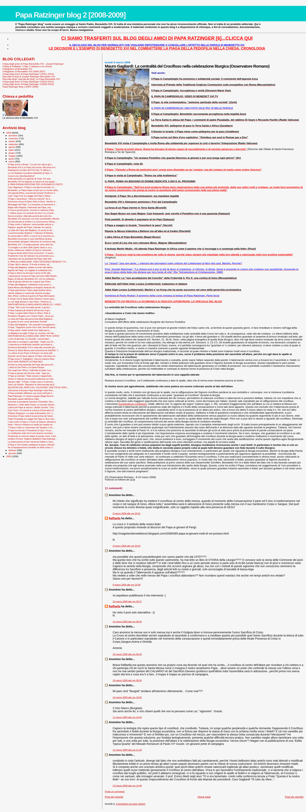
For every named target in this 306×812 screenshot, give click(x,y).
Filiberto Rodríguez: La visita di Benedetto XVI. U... (31, 413)
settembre (14, 144)
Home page (204, 796)
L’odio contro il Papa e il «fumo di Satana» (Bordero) (32, 422)
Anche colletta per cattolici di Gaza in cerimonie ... (30, 250)
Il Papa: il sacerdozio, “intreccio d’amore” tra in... (30, 199)
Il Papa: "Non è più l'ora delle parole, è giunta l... (30, 307)
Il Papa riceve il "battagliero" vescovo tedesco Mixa (31, 359)
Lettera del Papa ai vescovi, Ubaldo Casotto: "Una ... (32, 407)
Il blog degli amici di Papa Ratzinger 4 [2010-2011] (28, 81)
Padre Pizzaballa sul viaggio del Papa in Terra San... (32, 419)
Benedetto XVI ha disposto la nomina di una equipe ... (32, 181)
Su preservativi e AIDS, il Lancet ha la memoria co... (31, 236)
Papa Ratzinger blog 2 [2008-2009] (70, 15)
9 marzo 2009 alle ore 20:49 (126, 585)
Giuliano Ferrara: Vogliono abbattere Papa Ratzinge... (32, 439)
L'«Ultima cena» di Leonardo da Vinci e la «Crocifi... (31, 213)
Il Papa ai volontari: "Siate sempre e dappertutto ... (31, 376)
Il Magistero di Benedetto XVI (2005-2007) (24, 71)
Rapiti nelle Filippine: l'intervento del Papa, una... (30, 207)
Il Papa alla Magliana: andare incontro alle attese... (31, 267)
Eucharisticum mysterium (132, 403)
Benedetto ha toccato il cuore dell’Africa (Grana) (30, 239)
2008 (9, 456)
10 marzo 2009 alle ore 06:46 (127, 621)
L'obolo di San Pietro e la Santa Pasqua (26, 367)
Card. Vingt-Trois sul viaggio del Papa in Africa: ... (30, 196)
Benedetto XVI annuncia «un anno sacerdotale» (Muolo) (33, 219)
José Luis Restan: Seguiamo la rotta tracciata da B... (32, 384)
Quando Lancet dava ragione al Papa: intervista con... (32, 356)
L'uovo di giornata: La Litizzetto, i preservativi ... (29, 339)
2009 (9, 132)
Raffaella (114, 518)
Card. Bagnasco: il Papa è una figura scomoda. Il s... (32, 187)
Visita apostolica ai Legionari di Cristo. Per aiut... (30, 179)
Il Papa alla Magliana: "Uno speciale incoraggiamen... (32, 324)
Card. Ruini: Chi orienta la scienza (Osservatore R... (31, 410)
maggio (12, 156)
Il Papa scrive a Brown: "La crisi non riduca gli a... (30, 164)
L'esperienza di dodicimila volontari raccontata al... (31, 344)
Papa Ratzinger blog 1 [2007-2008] (20, 86)
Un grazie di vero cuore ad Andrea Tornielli (27, 321)
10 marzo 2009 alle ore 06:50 (127, 680)
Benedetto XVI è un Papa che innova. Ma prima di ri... (32, 167)
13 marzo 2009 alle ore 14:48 (127, 785)
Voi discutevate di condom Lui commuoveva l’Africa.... (32, 221)
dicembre (13, 135)
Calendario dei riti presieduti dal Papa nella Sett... (30, 259)
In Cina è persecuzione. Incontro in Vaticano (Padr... (31, 210)
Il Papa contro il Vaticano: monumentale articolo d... (31, 224)
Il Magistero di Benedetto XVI (17, 69)
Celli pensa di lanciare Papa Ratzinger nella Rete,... (31, 390)
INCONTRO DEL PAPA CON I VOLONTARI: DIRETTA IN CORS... (38, 387)
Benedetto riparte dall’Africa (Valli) (23, 399)
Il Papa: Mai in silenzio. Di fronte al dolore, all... (29, 264)
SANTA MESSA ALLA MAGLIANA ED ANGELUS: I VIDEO (34, 304)
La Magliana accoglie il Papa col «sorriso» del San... (32, 333)
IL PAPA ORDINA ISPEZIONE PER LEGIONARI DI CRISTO (35, 184)
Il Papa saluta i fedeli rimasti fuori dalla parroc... (29, 330)
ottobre (12, 141)
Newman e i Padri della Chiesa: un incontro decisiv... (32, 404)
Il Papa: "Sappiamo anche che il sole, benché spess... (32, 327)
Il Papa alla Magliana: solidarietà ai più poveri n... (30, 284)
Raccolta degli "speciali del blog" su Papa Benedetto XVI (31, 79)
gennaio (13, 453)
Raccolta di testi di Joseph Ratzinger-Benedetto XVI (29, 76)
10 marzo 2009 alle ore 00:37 (127, 601)
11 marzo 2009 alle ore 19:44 (127, 717)
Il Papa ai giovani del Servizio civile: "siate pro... (30, 373)
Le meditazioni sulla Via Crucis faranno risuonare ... (31, 433)
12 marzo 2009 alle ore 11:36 (127, 750)
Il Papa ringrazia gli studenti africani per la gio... (29, 310)
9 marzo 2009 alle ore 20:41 (126, 513)
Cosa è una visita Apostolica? (21, 176)
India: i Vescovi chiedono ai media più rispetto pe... (31, 424)
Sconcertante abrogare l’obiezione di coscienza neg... (32, 241)
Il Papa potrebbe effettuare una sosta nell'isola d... (31, 393)
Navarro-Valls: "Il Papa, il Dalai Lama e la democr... (31, 382)
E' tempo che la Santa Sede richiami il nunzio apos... (32, 299)
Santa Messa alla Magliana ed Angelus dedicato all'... (32, 287)
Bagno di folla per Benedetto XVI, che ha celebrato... (32, 279)
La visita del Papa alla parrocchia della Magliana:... (31, 319)
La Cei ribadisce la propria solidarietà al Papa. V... (30, 173)
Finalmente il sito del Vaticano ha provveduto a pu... (31, 256)
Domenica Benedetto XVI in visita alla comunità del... (32, 347)
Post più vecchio (294, 796)
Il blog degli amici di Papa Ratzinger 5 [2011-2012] (28, 74)
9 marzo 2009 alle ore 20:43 (126, 546)
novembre (14, 138)
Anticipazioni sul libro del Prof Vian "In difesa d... (30, 170)
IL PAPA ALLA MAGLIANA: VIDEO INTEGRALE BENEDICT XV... (38, 262)
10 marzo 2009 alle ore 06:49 (127, 654)
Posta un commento (115, 791)
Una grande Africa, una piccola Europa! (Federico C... (32, 193)
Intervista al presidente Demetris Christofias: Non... (31, 402)
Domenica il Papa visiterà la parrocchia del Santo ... (31, 416)
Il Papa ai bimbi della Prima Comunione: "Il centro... (31, 253)
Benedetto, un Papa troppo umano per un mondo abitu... (34, 190)
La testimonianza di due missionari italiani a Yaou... (31, 442)
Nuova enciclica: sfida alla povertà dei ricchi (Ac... (30, 216)
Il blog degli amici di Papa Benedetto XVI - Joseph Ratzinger (33, 63)
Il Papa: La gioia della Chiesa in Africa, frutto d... (30, 313)
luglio (11, 150)
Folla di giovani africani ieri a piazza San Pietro (29, 281)
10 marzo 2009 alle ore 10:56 (127, 697)
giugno (12, 153)
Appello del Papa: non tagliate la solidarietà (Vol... (30, 270)
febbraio (13, 450)
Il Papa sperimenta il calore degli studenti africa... (30, 290)
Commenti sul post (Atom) (130, 803)
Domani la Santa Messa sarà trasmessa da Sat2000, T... (33, 350)
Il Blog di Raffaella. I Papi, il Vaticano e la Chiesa (27, 66)
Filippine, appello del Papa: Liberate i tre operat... (30, 227)
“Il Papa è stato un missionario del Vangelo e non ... (31, 427)
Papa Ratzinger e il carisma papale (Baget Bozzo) (30, 396)
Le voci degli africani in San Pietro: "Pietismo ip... (30, 302)
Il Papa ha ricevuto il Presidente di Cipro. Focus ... (31, 430)
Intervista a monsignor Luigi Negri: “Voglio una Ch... (31, 342)
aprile (11, 159)
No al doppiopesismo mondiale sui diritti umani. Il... (31, 447)
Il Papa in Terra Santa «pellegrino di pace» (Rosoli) (31, 444)
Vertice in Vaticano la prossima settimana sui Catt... (31, 379)
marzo (12, 161)
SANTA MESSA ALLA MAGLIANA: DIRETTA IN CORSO (33, 336)
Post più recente (114, 796)
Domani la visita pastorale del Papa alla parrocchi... (31, 364)
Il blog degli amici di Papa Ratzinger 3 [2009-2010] (28, 84)
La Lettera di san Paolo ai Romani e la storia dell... (31, 353)
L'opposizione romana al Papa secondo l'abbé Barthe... (33, 276)
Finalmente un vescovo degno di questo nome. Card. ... (33, 436)
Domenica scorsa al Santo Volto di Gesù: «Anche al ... (32, 201)
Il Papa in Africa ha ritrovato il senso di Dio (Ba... (30, 273)
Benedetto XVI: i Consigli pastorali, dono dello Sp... (31, 244)
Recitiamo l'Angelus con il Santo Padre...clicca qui (30, 316)
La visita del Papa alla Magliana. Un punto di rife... (31, 230)
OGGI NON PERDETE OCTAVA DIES (25, 361)
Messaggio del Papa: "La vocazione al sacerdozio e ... (32, 204)
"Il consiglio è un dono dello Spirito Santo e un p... (30, 247)
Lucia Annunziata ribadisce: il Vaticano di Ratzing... (31, 233)
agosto (12, 147)
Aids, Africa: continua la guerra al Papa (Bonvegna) (31, 296)
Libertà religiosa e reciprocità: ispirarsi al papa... (30, 293)
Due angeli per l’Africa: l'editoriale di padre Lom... (30, 370)
